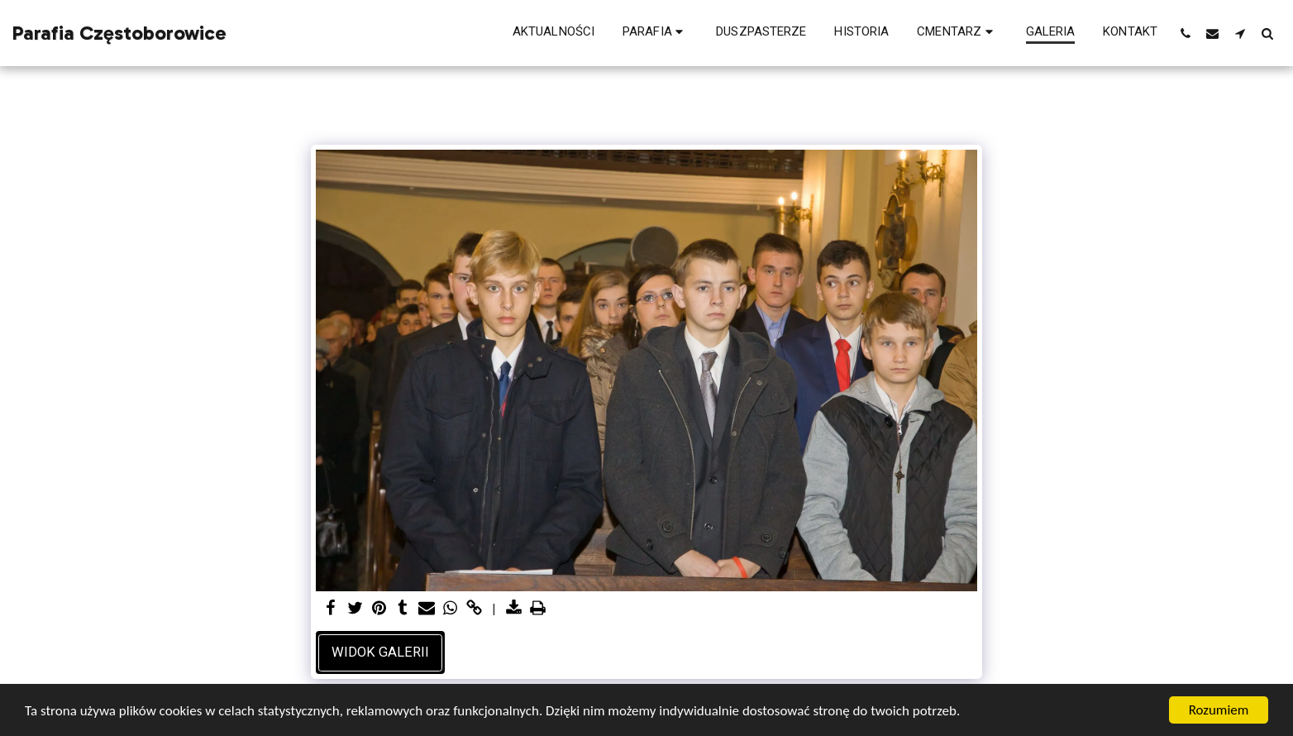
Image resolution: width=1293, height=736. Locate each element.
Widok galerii (380, 652)
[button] (655, 33)
